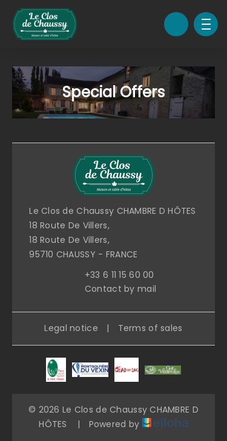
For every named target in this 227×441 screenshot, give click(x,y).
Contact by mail (113, 289)
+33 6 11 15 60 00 (112, 275)
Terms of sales (150, 328)
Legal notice (70, 328)
